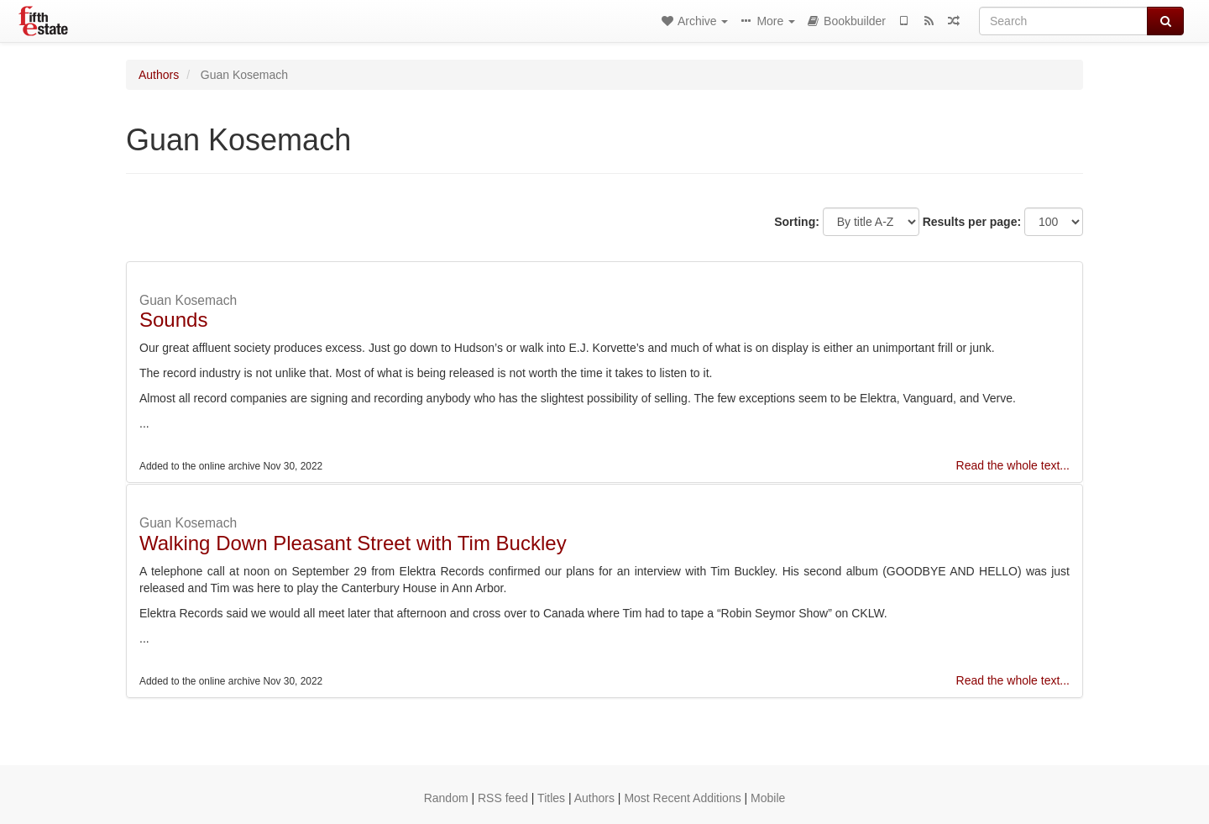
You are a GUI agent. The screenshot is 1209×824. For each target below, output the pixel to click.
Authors (159, 74)
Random (446, 798)
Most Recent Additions (682, 798)
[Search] (1063, 21)
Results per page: (972, 221)
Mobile (768, 798)
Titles (551, 798)
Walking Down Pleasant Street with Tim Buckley (353, 543)
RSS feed (503, 798)
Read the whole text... (1013, 465)
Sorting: (796, 221)
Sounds (173, 319)
